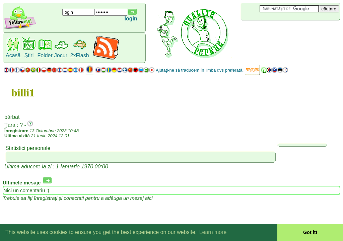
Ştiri (29, 55)
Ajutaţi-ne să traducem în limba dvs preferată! (200, 70)
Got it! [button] (310, 232)
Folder (44, 55)
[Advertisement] (281, 31)
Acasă (13, 55)
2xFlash (79, 55)
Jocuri (61, 55)
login (130, 18)
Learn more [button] (213, 232)
